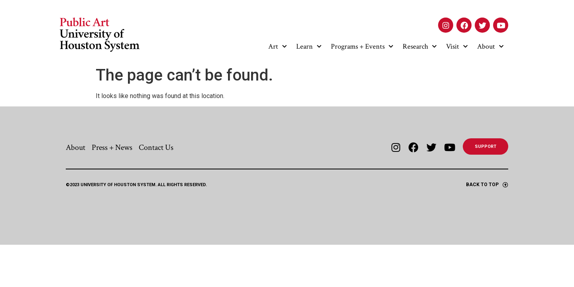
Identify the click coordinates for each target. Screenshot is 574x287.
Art (277, 47)
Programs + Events (362, 47)
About (490, 47)
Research (419, 47)
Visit (457, 47)
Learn (308, 47)
